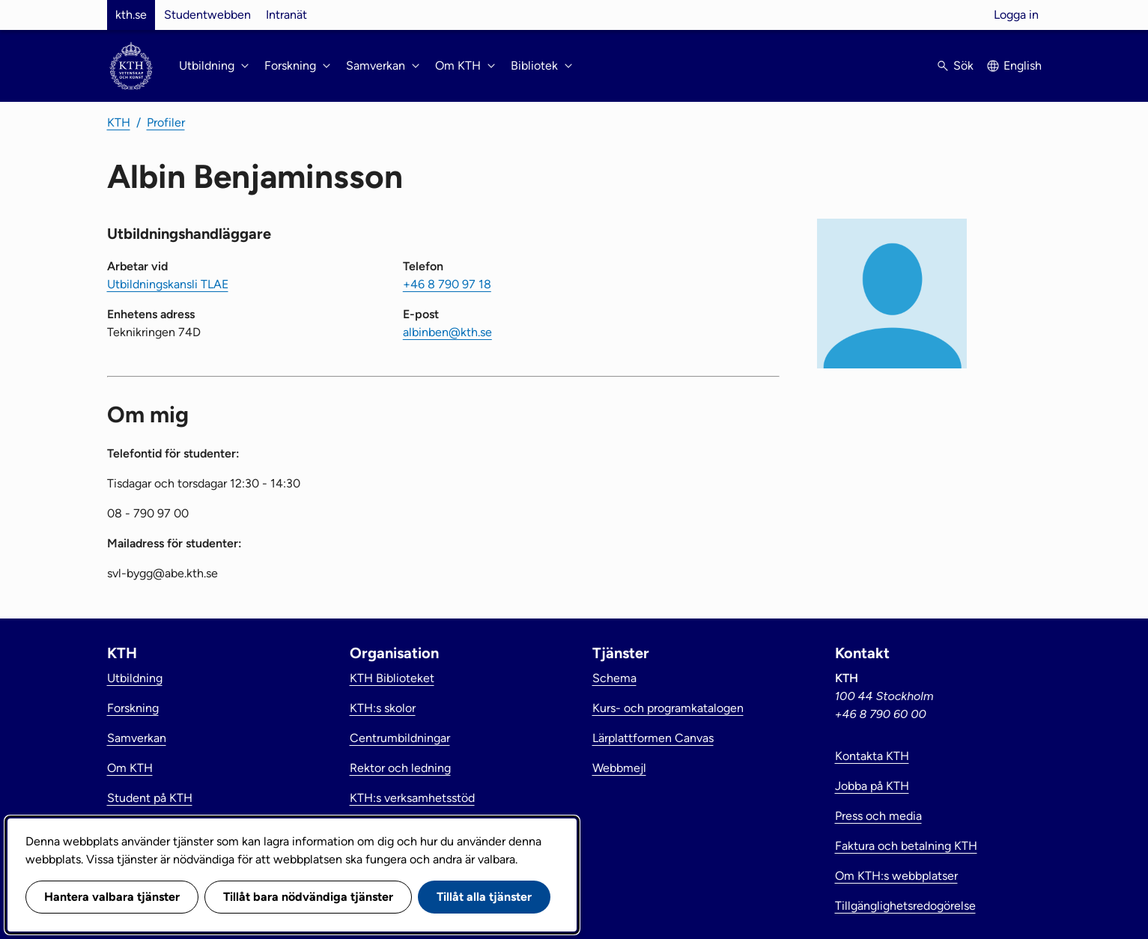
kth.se (131, 14)
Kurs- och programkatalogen (668, 708)
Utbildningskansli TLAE (167, 284)
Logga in (1016, 14)
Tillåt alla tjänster (484, 897)
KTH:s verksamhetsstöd (412, 798)
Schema (614, 678)
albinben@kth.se (447, 332)
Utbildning (135, 678)
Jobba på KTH (872, 786)
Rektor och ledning (400, 768)
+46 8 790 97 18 (447, 284)
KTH (118, 122)
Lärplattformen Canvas (653, 738)
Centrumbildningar (400, 738)
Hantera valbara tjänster (112, 897)
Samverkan (136, 738)
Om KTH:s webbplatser (896, 876)
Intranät (286, 14)
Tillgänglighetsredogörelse (905, 906)
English (1022, 65)
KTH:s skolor (383, 708)
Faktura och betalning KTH (906, 846)
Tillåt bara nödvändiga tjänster (308, 897)
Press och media (878, 816)
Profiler (166, 122)
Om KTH (130, 768)
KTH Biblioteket (392, 678)
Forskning (133, 708)
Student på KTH (149, 798)
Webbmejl (619, 768)
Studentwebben (207, 14)
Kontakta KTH (872, 756)
